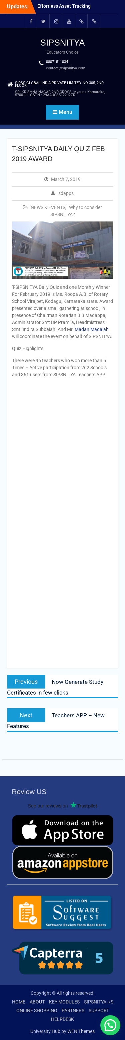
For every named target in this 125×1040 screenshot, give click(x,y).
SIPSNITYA (62, 43)
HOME (18, 1001)
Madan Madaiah (92, 329)
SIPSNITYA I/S (98, 1001)
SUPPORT (99, 1010)
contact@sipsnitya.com (65, 68)
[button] (110, 1025)
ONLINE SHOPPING (36, 1010)
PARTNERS (73, 1010)
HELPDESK (62, 1019)
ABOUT (37, 1001)
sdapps (66, 193)
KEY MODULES (64, 1001)
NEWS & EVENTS (48, 207)
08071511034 (57, 62)
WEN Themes (81, 1031)
